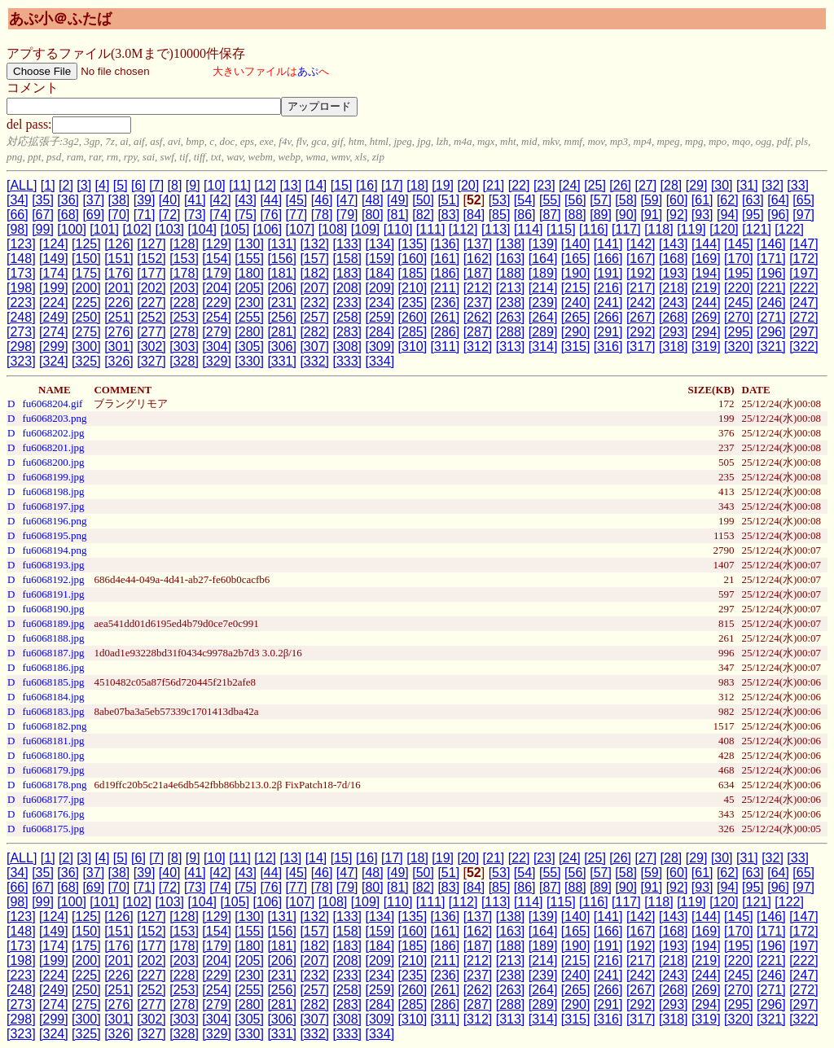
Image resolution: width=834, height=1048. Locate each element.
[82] (423, 214)
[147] (804, 244)
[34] (18, 200)
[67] (43, 214)
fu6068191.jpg (53, 594)
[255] (249, 317)
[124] (53, 244)
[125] (86, 244)
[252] (151, 317)
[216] (608, 288)
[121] (756, 229)
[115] (561, 229)
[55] (550, 200)
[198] (21, 288)
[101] (104, 229)
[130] (249, 244)
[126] (119, 244)
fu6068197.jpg (53, 506)
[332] (314, 361)
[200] (86, 288)
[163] (510, 258)
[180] (249, 273)
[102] (136, 229)
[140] (575, 244)
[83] (448, 214)
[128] (184, 244)
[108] (333, 229)
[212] (478, 288)
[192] (641, 273)
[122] (789, 229)
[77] (297, 214)
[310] (413, 346)
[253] (184, 317)
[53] (500, 200)
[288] (510, 332)
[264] (543, 317)
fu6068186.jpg (53, 667)
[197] (804, 273)
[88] (575, 214)
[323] (21, 361)
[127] (151, 244)
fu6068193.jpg (53, 565)
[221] (771, 288)
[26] (620, 185)
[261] (445, 317)
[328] (184, 361)
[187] (478, 273)
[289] (543, 332)
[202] (151, 288)
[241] (608, 302)
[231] (281, 302)
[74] (220, 214)
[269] (706, 317)
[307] (314, 346)
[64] (778, 200)
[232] (314, 302)
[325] (86, 361)
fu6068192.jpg (53, 579)
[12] (265, 185)
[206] (281, 288)
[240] (575, 302)
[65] (803, 200)
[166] (608, 258)
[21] (494, 185)
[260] (413, 317)
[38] (119, 200)
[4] (102, 185)
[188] (510, 273)
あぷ (307, 71)
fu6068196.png (54, 521)
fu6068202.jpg (53, 433)
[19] (443, 185)
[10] (215, 185)
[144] (706, 244)
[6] (138, 185)
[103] (169, 229)
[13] (290, 185)
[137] (478, 244)
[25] (595, 185)
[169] (706, 258)
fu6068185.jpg (53, 682)
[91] (652, 214)
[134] (380, 244)
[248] (21, 317)
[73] (195, 214)
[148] (21, 258)
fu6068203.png (54, 418)
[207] (314, 288)
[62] (728, 200)
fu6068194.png (54, 550)
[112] (463, 229)
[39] (145, 200)
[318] (673, 346)
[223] (21, 302)
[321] (771, 346)
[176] (119, 273)
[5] (120, 185)
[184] (380, 273)
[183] (347, 273)
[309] (380, 346)
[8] (175, 185)
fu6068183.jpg (53, 711)
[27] (645, 185)
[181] (281, 273)
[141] (608, 244)
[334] (380, 361)
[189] (543, 273)
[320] (738, 346)
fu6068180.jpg (53, 755)
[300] (86, 346)
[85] (500, 214)
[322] (804, 346)
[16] (367, 185)
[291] (608, 332)
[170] (738, 258)
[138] (510, 244)
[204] (216, 288)
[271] (771, 317)
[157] (314, 258)
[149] (53, 258)
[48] (373, 200)
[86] (525, 214)
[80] (373, 214)
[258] (347, 317)
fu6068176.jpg (53, 814)
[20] (468, 185)
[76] (271, 214)
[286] (445, 332)
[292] (641, 332)
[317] (641, 346)
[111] (431, 229)
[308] (347, 346)
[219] (706, 288)
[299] (53, 346)
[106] (268, 229)
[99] (43, 229)
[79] (347, 214)
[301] (119, 346)
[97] (803, 214)
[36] (68, 200)
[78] (322, 214)
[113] (496, 229)
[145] (738, 244)
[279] (216, 332)
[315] (575, 346)
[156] (281, 258)
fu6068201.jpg (53, 447)
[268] (673, 317)
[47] (347, 200)
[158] (347, 258)
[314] (543, 346)
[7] (156, 185)
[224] (53, 302)
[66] (18, 214)
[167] (641, 258)
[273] (21, 332)
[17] (392, 185)
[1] (48, 185)
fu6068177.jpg (53, 799)
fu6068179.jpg (53, 770)
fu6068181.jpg (53, 740)
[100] (71, 229)
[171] (771, 258)
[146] (771, 244)
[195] (738, 273)
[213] (510, 288)
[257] (314, 317)
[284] (380, 332)
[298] (21, 346)
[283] (347, 332)
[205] (249, 288)
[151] (119, 258)
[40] (170, 200)
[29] (697, 185)
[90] (626, 214)
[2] (66, 185)
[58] (626, 200)
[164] (543, 258)
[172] (804, 258)
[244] (706, 302)
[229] (216, 302)
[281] (281, 332)
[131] (281, 244)
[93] (702, 214)
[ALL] (22, 185)
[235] (413, 302)
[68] (68, 214)
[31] (747, 185)
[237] (478, 302)
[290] (575, 332)
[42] (220, 200)
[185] (413, 273)
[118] (659, 229)
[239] (543, 302)
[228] (184, 302)
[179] (216, 273)
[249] (53, 317)
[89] (601, 214)
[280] (249, 332)
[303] (184, 346)
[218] (673, 288)
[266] (608, 317)
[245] (738, 302)
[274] (53, 332)
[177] (151, 273)
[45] (297, 200)
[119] (691, 229)
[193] (673, 273)
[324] (53, 361)
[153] (184, 258)
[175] (86, 273)
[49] (398, 200)
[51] (448, 200)
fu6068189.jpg (53, 623)
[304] (216, 346)
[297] (804, 332)
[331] (281, 361)
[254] (216, 317)
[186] (445, 273)
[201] (119, 288)
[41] (195, 200)
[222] (804, 288)
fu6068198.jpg (53, 491)
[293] (673, 332)
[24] (570, 185)
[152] (151, 258)
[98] (18, 229)
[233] (347, 302)
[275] (86, 332)
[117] (626, 229)
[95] (753, 214)
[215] (575, 288)
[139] (543, 244)
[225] (86, 302)
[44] (271, 200)
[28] (672, 185)
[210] (413, 288)
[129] (216, 244)
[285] (413, 332)
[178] (184, 273)
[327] (151, 361)
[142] (641, 244)
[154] (216, 258)
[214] (543, 288)
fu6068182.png (54, 726)
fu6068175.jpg (53, 828)
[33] (798, 185)
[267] (641, 317)
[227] (151, 302)
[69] (93, 214)
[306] (281, 346)
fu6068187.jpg (53, 653)
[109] (365, 229)
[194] (706, 273)
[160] (413, 258)
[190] (575, 273)
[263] (510, 317)
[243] (673, 302)
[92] (677, 214)
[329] (216, 361)
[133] (347, 244)
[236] (445, 302)
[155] (249, 258)
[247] (804, 302)
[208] (347, 288)
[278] (184, 332)
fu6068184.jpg (53, 697)
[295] (738, 332)
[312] (478, 346)
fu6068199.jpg (53, 477)
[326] (119, 361)
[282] (314, 332)
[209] (380, 288)
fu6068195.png (54, 535)
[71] (145, 214)
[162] (478, 258)
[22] (519, 185)
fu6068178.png (54, 784)
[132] (314, 244)
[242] (641, 302)
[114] (528, 229)
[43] (246, 200)
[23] (544, 185)
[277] (151, 332)
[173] (21, 273)
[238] (510, 302)
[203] (184, 288)
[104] (202, 229)
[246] (771, 302)
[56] (575, 200)
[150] (86, 258)
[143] (673, 244)
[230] (249, 302)
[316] (608, 346)
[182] (314, 273)
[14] (316, 185)
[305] (249, 346)
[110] (398, 229)
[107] (300, 229)
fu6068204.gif (52, 403)
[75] (246, 214)
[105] (235, 229)
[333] (347, 361)
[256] (281, 317)
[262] (478, 317)
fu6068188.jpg (53, 638)
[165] (575, 258)
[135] (413, 244)
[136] (445, 244)
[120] (724, 229)
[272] (804, 317)
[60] (677, 200)
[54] (525, 200)
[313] (510, 346)
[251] (119, 317)
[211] (445, 288)
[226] (119, 302)
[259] (380, 317)
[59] (652, 200)
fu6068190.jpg (53, 609)
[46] (322, 200)
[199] (53, 288)
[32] (773, 185)
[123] (21, 244)
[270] (738, 317)
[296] (771, 332)
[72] (170, 214)
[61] (702, 200)
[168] (673, 258)
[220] (738, 288)
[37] (93, 200)
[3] (84, 185)
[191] (608, 273)
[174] (53, 273)
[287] (478, 332)
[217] (641, 288)
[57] (601, 200)
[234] (380, 302)
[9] (193, 185)
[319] (706, 346)
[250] (86, 317)
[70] (119, 214)
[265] (575, 317)
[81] (398, 214)
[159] (380, 258)
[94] (728, 214)
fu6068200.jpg (53, 462)
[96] (778, 214)
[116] (593, 229)
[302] (151, 346)
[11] (240, 185)
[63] (753, 200)
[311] (445, 346)
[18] (417, 185)
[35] (43, 200)
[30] (722, 185)
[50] (423, 200)
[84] (474, 214)
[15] (342, 185)
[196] (771, 273)
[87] (550, 214)
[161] (445, 258)
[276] (119, 332)
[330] (249, 361)
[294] (706, 332)
